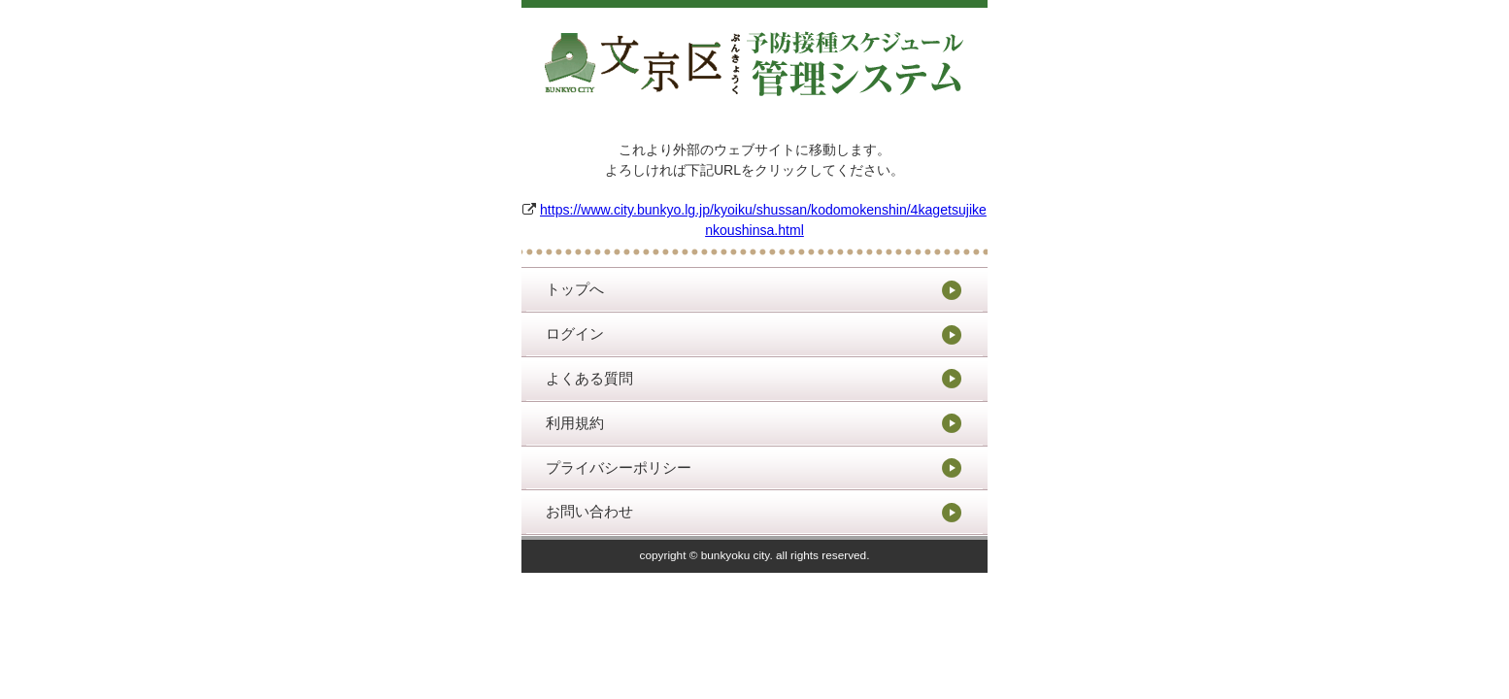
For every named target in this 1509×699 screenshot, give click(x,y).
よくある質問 (589, 378)
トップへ (575, 289)
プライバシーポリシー (618, 467)
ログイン (575, 333)
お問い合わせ (589, 511)
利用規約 (575, 423)
